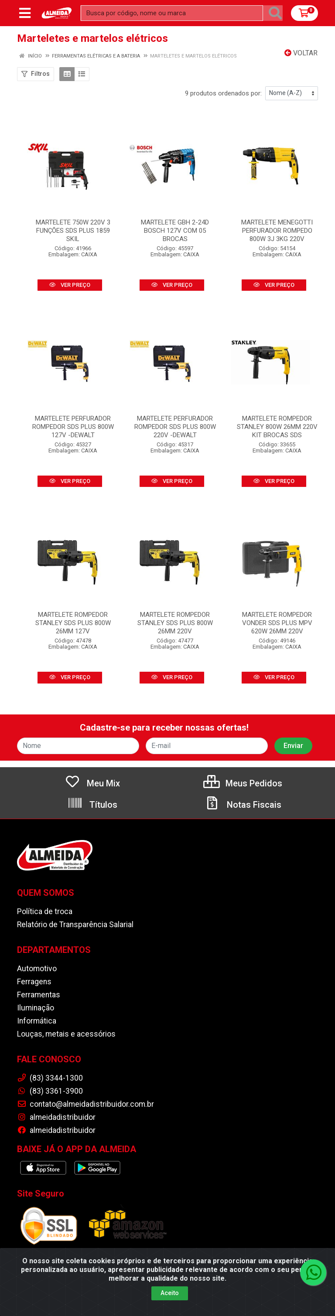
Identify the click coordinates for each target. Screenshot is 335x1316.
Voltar (301, 53)
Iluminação (35, 1007)
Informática (36, 1021)
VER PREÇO (69, 285)
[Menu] (25, 13)
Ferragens (34, 981)
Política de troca (44, 911)
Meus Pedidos (242, 783)
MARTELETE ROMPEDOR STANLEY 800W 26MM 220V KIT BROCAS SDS (277, 427)
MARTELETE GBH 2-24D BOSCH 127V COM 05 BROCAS (175, 230)
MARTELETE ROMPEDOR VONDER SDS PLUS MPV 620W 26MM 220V (277, 623)
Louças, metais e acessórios (66, 1034)
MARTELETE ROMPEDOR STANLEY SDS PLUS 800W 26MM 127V (73, 623)
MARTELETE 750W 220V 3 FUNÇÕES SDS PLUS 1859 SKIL (73, 230)
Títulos (92, 804)
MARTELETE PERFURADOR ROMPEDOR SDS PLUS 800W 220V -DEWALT (175, 427)
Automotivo (37, 968)
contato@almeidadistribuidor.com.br (85, 1104)
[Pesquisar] (275, 13)
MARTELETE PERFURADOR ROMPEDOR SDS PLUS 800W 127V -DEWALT (73, 427)
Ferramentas (38, 994)
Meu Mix (92, 783)
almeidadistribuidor (56, 1117)
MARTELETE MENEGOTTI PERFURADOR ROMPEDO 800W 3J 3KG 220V (277, 230)
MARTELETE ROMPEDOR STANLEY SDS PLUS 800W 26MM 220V (175, 623)
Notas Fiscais (243, 804)
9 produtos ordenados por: (223, 93)
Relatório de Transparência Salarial (75, 924)
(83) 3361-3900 (50, 1091)
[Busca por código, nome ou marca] (172, 13)
